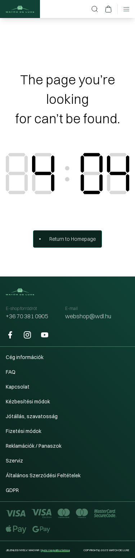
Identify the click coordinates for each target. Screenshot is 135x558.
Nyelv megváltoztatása (55, 550)
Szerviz (14, 460)
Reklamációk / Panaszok (34, 446)
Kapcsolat (18, 387)
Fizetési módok (23, 431)
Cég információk (25, 357)
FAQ (10, 372)
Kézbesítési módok (28, 401)
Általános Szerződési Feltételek (43, 475)
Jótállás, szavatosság (32, 416)
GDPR (12, 490)
